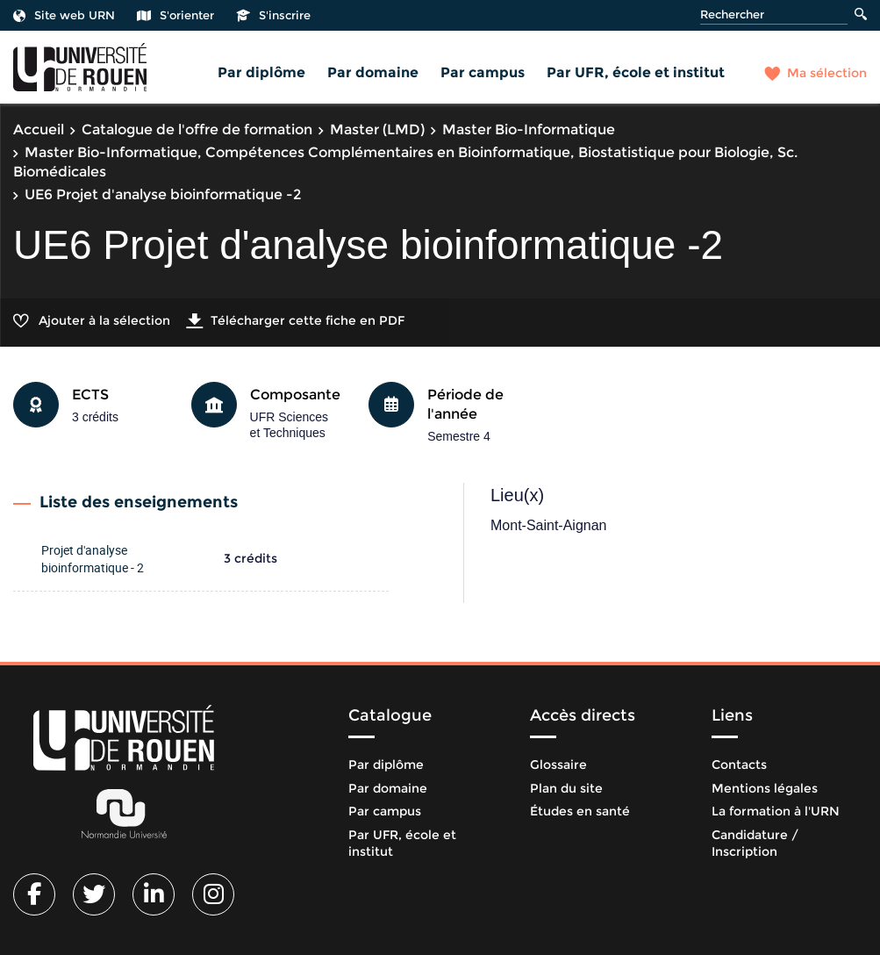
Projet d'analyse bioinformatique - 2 (92, 559)
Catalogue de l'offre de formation (197, 129)
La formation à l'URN (776, 811)
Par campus (482, 72)
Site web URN (64, 15)
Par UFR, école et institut (636, 72)
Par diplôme (261, 72)
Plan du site (566, 788)
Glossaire (558, 764)
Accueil (38, 129)
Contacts (739, 764)
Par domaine (373, 72)
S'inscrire (273, 15)
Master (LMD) (377, 129)
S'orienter (175, 15)
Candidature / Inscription (755, 843)
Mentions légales (765, 788)
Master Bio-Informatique (528, 129)
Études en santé (580, 811)
